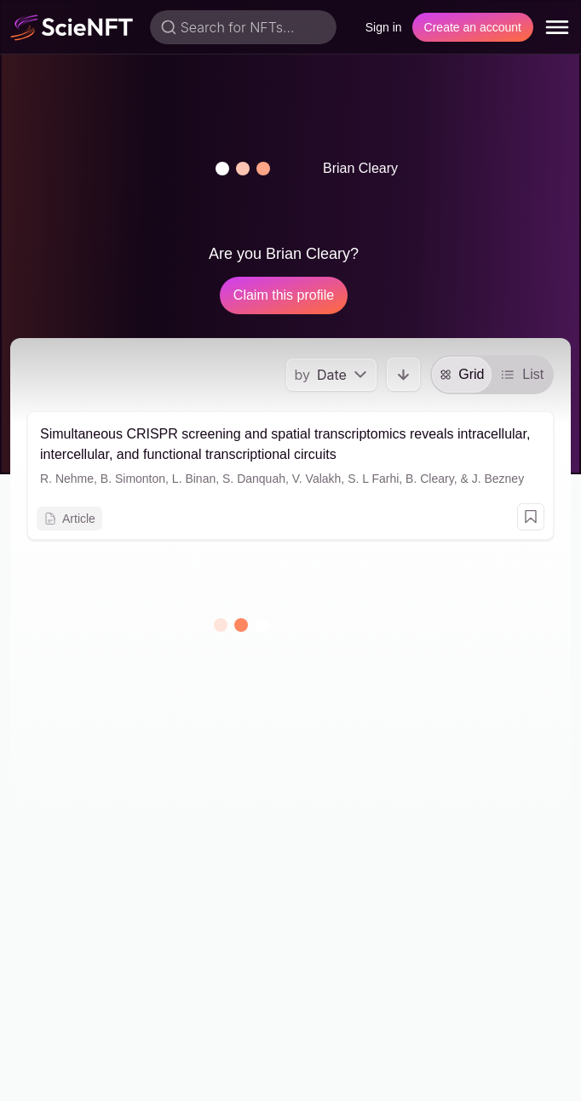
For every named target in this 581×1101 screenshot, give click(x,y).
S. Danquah (253, 478)
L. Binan (194, 478)
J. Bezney (498, 478)
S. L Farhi (373, 478)
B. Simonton (133, 478)
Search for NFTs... (238, 27)
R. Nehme (67, 478)
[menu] (557, 27)
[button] (242, 168)
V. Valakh (317, 478)
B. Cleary (430, 478)
